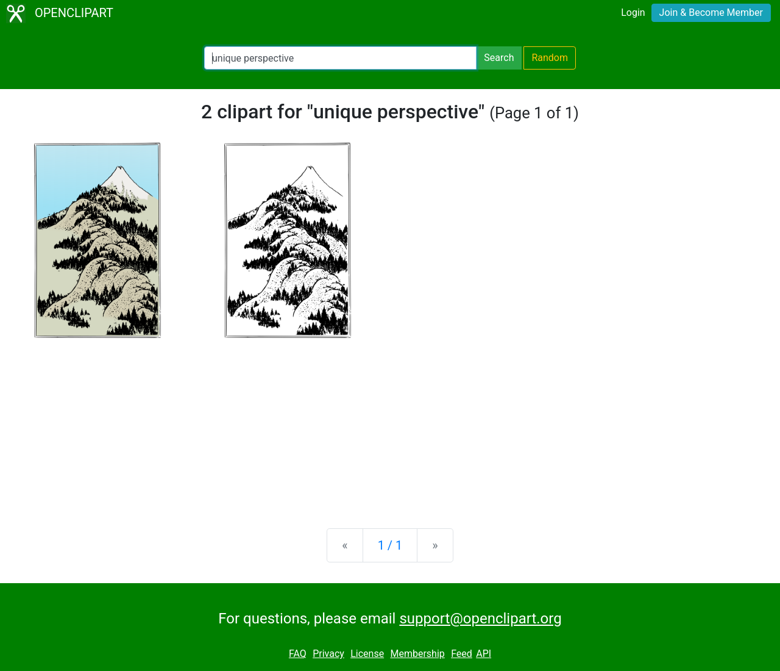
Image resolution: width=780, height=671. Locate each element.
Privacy (328, 653)
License (367, 653)
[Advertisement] (390, 423)
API (483, 653)
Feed (461, 653)
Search (499, 57)
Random (549, 57)
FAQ (298, 653)
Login (633, 12)
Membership (417, 653)
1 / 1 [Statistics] (390, 545)
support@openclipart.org (480, 618)
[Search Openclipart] (340, 58)
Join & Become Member (711, 12)
